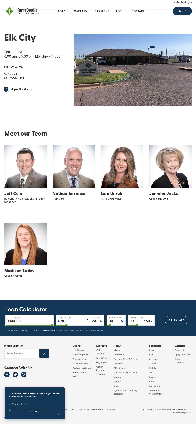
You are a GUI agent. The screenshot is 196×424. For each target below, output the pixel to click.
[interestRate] (116, 325)
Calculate (176, 320)
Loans (76, 346)
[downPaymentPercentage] (80, 325)
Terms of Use (111, 410)
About (117, 346)
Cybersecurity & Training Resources (125, 392)
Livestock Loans (80, 364)
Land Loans (78, 350)
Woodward (154, 386)
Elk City (152, 368)
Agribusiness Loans (82, 368)
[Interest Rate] (116, 320)
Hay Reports (102, 363)
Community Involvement (125, 373)
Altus (151, 350)
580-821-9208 (17, 67)
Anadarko (153, 359)
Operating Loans (81, 355)
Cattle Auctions (100, 352)
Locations (155, 346)
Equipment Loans (81, 359)
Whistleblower (84, 410)
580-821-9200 (15, 52)
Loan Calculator (48, 330)
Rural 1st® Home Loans (80, 374)
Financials (118, 364)
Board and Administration (156, 392)
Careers (117, 377)
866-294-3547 (70, 410)
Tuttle (151, 382)
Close (31, 412)
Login (182, 11)
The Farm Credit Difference (126, 359)
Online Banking (182, 2)
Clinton (152, 364)
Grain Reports (102, 358)
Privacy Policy (98, 410)
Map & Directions (20, 89)
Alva (151, 355)
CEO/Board (118, 355)
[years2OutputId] (141, 325)
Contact (117, 382)
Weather (100, 375)
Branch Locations (179, 361)
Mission (117, 350)
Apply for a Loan (182, 355)
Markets (101, 346)
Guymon (153, 377)
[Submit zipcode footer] (44, 353)
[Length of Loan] (141, 320)
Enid (151, 373)
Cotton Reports (100, 369)
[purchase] (29, 325)
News (116, 386)
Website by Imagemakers (181, 413)
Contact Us (180, 350)
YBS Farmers (119, 368)
